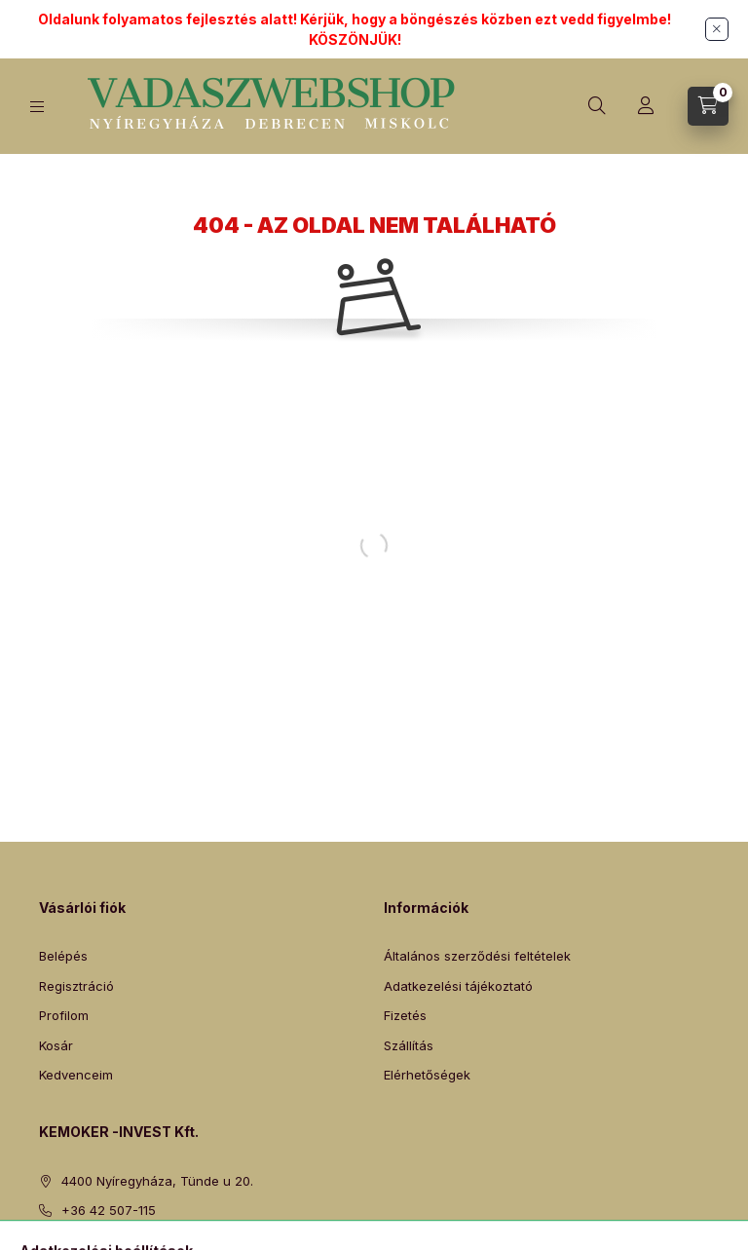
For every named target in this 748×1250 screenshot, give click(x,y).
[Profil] (645, 106)
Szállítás (408, 1045)
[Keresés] (597, 106)
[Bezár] (717, 29)
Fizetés (405, 1015)
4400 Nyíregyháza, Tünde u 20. (157, 1181)
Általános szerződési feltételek (477, 956)
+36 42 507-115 (108, 1210)
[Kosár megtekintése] (708, 106)
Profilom (64, 1015)
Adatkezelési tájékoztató (458, 986)
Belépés (63, 956)
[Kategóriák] (37, 107)
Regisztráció (76, 986)
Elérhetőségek (427, 1074)
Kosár (56, 1045)
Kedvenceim (76, 1074)
